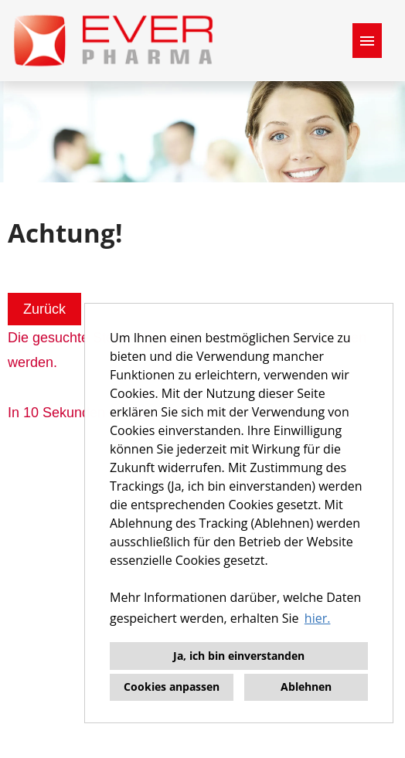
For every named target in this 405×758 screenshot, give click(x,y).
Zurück (44, 309)
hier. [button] (318, 618)
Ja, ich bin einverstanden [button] (239, 655)
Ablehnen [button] (306, 686)
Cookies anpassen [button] (172, 686)
